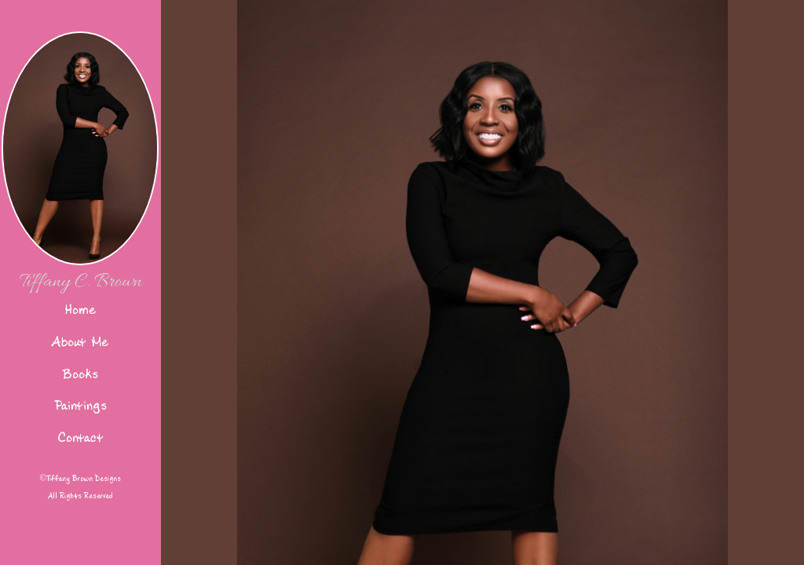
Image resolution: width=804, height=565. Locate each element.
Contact (80, 437)
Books (80, 374)
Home (80, 310)
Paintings (80, 405)
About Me (80, 342)
